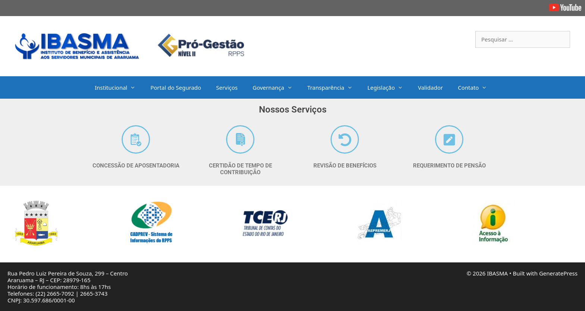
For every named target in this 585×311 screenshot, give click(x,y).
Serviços (227, 87)
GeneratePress (558, 273)
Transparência (333, 87)
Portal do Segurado (175, 87)
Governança (276, 87)
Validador (430, 87)
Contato (476, 87)
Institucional (119, 87)
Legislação (389, 87)
